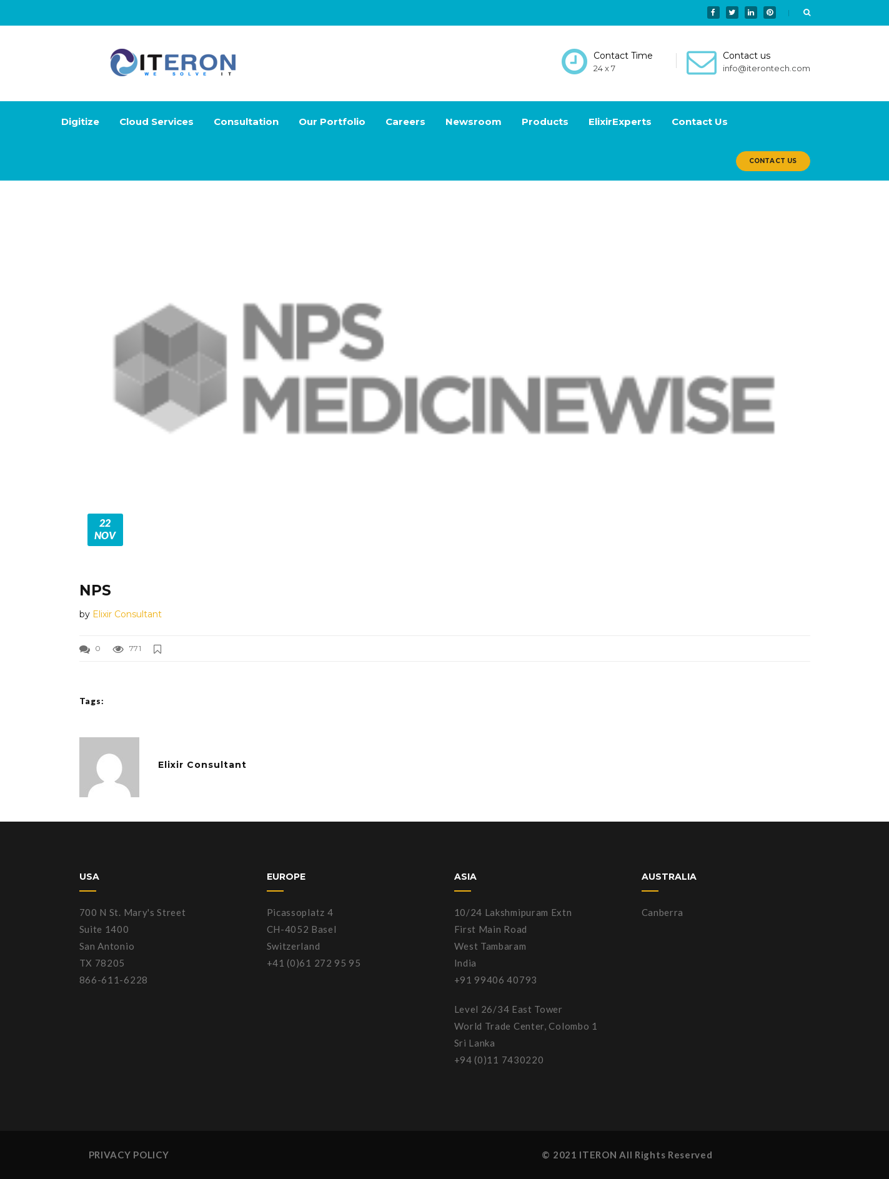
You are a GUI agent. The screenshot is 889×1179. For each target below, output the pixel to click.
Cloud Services (156, 121)
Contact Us (700, 121)
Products (545, 121)
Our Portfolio (332, 121)
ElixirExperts (620, 121)
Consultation (246, 121)
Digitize (80, 121)
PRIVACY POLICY (129, 1154)
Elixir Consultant (127, 614)
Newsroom (473, 121)
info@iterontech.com (766, 68)
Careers (405, 121)
